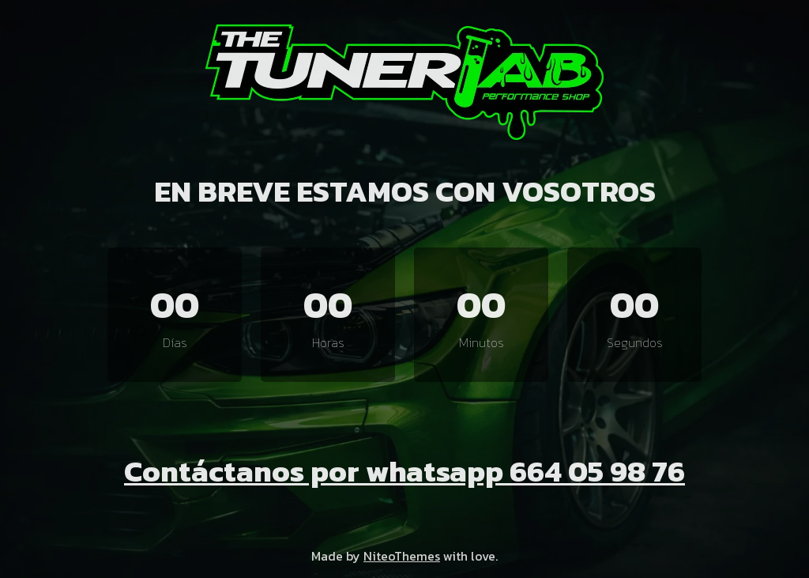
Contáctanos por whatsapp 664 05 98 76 (404, 471)
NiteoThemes (401, 555)
